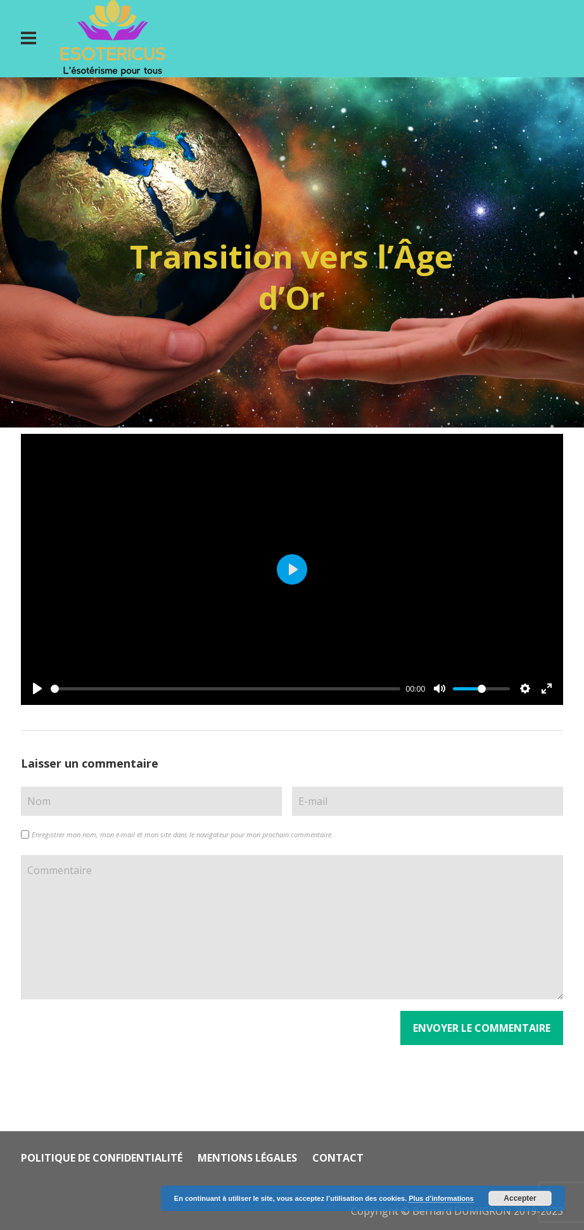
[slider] (226, 689)
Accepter (520, 1198)
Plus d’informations (441, 1198)
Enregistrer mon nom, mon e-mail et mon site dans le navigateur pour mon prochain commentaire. (182, 834)
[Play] (37, 688)
